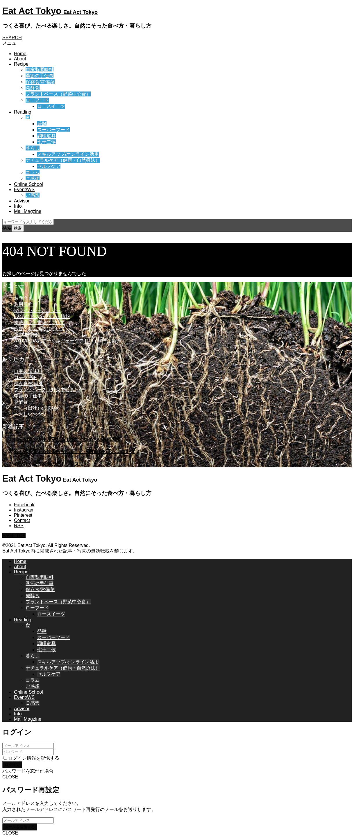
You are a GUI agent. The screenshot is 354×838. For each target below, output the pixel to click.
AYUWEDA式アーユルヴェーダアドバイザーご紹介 (67, 340)
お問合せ (23, 298)
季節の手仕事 (39, 75)
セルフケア (48, 166)
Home (20, 53)
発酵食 (33, 87)
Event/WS (24, 189)
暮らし (33, 148)
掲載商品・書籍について (39, 322)
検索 (7, 227)
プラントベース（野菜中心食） (58, 93)
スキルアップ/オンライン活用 (68, 154)
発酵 (42, 123)
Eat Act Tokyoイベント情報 (42, 316)
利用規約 (23, 304)
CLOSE (10, 776)
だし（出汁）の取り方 (37, 407)
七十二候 (46, 141)
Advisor (21, 200)
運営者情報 (25, 334)
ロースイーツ (51, 106)
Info (18, 206)
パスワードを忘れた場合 (27, 771)
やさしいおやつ (30, 414)
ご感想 (33, 178)
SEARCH (12, 37)
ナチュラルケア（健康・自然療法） (63, 160)
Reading (22, 112)
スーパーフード (53, 129)
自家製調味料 (39, 69)
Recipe (21, 64)
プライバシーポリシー (37, 310)
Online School (28, 184)
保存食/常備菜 (40, 81)
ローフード (37, 100)
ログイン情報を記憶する (31, 758)
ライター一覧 (28, 346)
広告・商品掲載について (39, 328)
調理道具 (46, 135)
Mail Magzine (27, 211)
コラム (33, 172)
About (20, 58)
